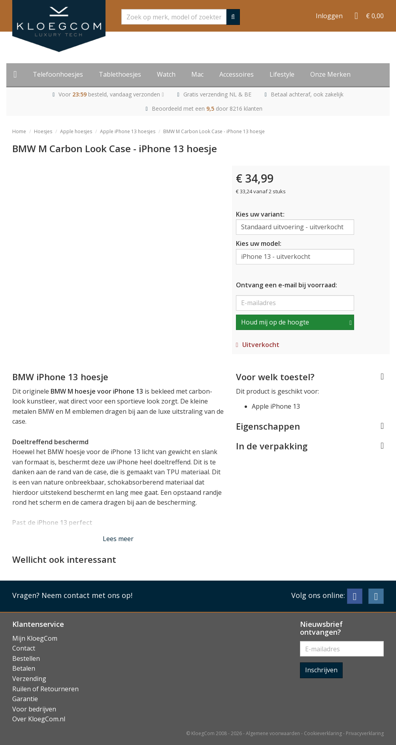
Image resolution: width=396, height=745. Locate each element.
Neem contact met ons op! (86, 595)
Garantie (25, 698)
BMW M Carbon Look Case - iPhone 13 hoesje (214, 131)
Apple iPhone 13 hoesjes (127, 131)
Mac (197, 74)
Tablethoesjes (120, 74)
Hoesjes (43, 131)
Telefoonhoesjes (58, 74)
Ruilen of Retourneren (45, 689)
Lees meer (118, 538)
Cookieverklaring (323, 733)
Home (19, 131)
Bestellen (26, 658)
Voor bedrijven (34, 709)
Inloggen (329, 15)
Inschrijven (321, 670)
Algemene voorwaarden (273, 733)
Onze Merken (330, 74)
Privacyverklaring (365, 733)
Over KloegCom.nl (38, 719)
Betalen (23, 668)
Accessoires (236, 74)
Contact (23, 648)
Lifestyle (282, 74)
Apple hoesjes (76, 131)
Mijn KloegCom (34, 638)
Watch (166, 74)
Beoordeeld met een (207, 108)
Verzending (29, 678)
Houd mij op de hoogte (275, 322)
